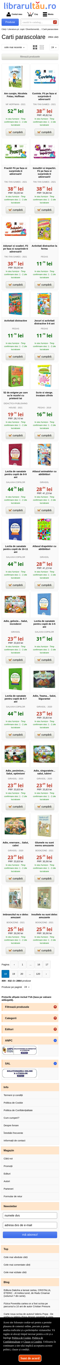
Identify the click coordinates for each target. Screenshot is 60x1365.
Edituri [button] (9, 1029)
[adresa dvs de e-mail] (30, 1225)
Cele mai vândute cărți (16, 1257)
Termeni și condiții (13, 1095)
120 (38, 973)
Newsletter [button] (10, 1206)
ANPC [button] (9, 1040)
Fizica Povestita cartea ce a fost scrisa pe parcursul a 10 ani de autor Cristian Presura (27, 1305)
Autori (7, 1181)
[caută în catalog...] (36, 22)
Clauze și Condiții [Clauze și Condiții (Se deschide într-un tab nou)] (32, 1341)
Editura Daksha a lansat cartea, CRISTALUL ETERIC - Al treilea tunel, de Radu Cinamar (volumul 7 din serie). (27, 1293)
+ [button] (55, 1006)
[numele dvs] (30, 1215)
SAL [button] (7, 1063)
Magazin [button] (9, 1150)
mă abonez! (30, 1234)
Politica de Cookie (13, 1102)
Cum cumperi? (11, 1117)
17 (47, 964)
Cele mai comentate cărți (17, 1264)
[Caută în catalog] (55, 22)
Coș (32, 14)
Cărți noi (8, 1158)
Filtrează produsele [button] (17, 1006)
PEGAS (44, 256)
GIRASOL (44, 482)
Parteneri (8, 1188)
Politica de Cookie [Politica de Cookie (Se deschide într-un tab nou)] (21, 1338)
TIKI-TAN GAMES (41, 104)
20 (21, 973)
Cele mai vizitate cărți (15, 1272)
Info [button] (6, 1087)
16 (38, 964)
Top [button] (6, 1249)
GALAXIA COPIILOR (15, 482)
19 (13, 973)
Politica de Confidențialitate (18, 1110)
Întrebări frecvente (13, 1133)
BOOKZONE (41, 850)
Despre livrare (11, 1125)
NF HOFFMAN (12, 104)
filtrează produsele (30, 56)
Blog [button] (7, 1282)
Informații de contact (14, 1140)
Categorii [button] (11, 1018)
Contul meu (14, 14)
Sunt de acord (30, 1358)
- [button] (55, 1040)
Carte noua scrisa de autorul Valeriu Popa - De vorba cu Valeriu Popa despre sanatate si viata (28, 1315)
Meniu (48, 14)
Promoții (8, 1166)
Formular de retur (13, 1196)
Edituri (7, 1173)
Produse (10, 22)
